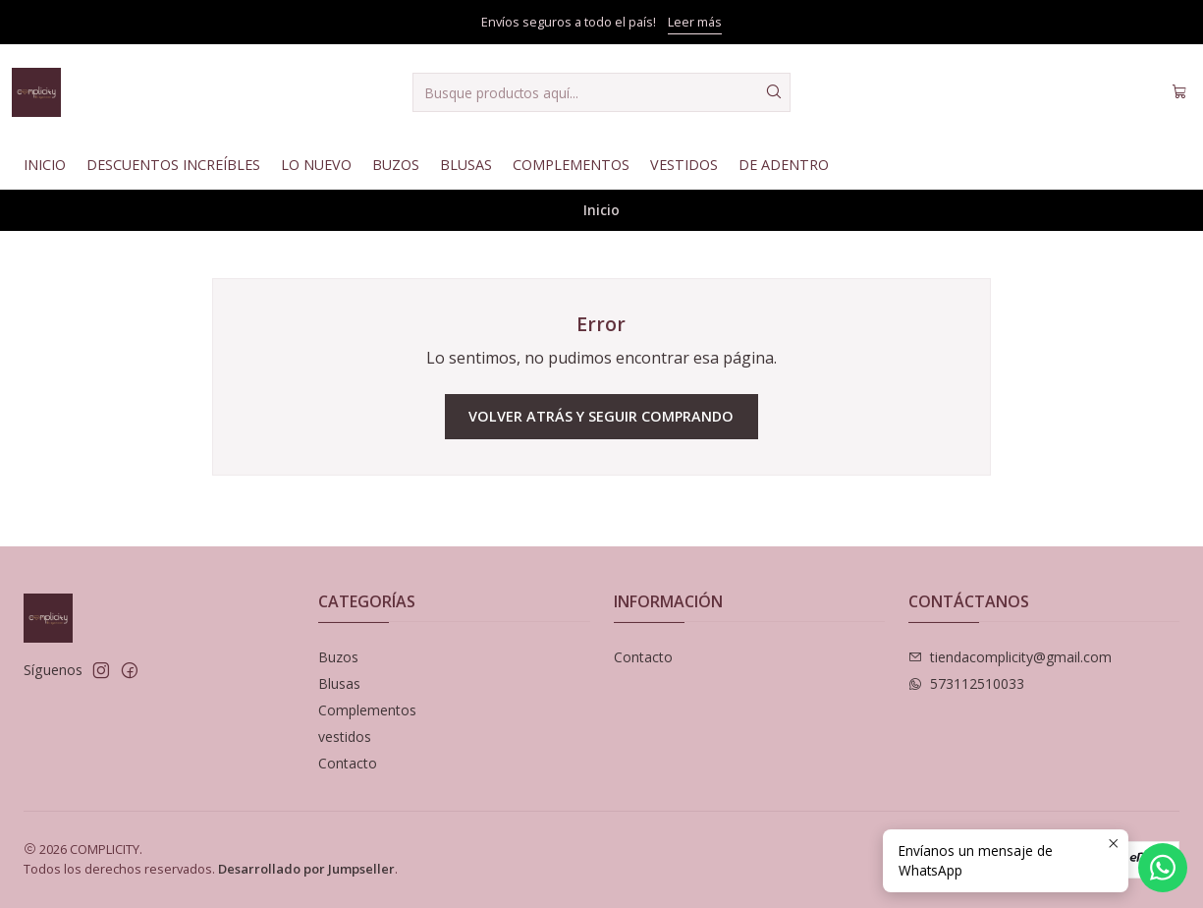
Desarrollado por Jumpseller (306, 869)
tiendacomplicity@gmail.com (1010, 657)
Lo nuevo (316, 164)
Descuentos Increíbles (173, 164)
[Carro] (1179, 92)
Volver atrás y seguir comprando (601, 416)
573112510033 (966, 683)
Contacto (347, 763)
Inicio (45, 164)
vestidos (344, 736)
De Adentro (783, 164)
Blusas (466, 164)
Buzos (395, 164)
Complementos (571, 164)
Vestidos (684, 164)
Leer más (695, 21)
